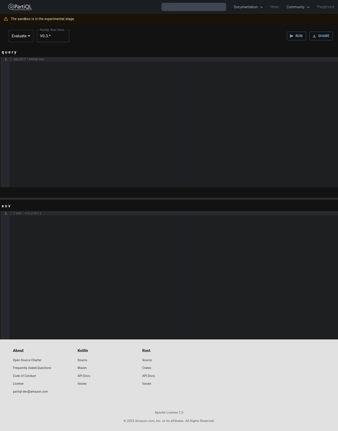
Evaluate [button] (19, 36)
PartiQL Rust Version (53, 29)
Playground (325, 7)
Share (321, 36)
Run (296, 36)
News (274, 7)
